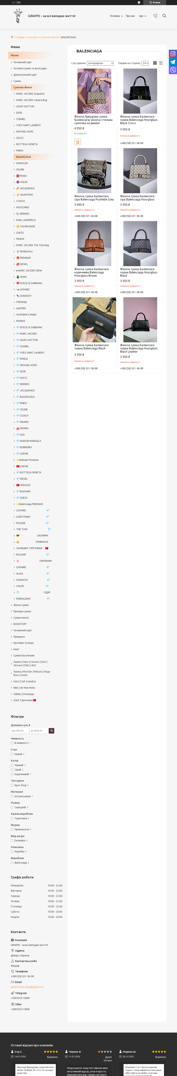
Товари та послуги (27, 37)
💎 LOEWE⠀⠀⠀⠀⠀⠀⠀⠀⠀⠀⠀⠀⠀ (34, 453)
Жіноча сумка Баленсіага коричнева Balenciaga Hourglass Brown (91, 272)
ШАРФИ (21, 308)
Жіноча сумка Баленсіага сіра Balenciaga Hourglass (137, 198)
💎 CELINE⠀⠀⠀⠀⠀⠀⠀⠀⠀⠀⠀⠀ (32, 409)
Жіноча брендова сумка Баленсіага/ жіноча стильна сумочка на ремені (93, 120)
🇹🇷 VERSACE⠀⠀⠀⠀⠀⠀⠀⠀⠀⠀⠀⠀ (34, 485)
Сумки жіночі (21, 617)
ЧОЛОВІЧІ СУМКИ (26, 314)
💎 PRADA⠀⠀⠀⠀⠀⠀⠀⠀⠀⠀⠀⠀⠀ (33, 358)
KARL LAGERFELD (26, 220)
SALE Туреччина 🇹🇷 (25, 700)
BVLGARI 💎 (32, 554)
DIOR (19, 112)
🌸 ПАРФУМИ (34, 560)
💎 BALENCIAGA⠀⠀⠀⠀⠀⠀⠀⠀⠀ (33, 396)
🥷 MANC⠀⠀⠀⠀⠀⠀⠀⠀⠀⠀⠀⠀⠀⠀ (34, 276)
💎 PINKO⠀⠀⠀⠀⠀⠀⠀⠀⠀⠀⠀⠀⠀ (33, 403)
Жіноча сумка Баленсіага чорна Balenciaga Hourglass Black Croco (138, 120)
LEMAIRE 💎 (32, 567)
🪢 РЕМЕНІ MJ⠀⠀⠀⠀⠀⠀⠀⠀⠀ (32, 251)
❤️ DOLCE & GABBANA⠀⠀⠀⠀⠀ (33, 283)
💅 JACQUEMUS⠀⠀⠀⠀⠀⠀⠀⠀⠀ (33, 188)
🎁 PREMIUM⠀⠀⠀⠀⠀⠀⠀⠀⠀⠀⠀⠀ (34, 257)
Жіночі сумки (21, 605)
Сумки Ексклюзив (24, 655)
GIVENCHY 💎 (33, 579)
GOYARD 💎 (32, 510)
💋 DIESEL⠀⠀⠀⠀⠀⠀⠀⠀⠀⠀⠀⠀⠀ (33, 264)
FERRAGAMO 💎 (33, 598)
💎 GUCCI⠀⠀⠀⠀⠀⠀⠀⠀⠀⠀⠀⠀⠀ (33, 377)
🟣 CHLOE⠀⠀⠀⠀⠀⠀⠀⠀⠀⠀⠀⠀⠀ (33, 182)
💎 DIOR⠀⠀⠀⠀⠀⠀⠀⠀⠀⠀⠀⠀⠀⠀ (33, 371)
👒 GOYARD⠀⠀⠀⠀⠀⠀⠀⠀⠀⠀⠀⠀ (33, 289)
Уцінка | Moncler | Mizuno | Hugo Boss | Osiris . (32, 673)
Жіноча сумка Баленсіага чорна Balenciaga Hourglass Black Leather (138, 348)
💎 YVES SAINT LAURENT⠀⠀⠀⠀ (34, 352)
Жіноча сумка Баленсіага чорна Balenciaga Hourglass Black (138, 272)
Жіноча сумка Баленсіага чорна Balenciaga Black (91, 346)
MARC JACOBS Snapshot (30, 93)
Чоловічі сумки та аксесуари (30, 68)
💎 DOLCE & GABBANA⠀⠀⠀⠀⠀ (33, 327)
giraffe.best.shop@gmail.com (27, 987)
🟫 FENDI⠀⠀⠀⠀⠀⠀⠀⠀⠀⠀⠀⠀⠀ (33, 175)
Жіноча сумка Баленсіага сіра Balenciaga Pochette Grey (94, 198)
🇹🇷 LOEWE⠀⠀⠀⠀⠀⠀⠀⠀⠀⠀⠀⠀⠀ (34, 466)
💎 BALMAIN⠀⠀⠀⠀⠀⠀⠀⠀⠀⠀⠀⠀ (34, 491)
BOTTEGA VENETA (27, 144)
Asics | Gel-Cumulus (25, 681)
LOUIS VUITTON (25, 106)
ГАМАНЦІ (21, 302)
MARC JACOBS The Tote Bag (32, 245)
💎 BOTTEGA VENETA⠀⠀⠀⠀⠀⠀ (34, 472)
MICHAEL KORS (24, 131)
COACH (20, 201)
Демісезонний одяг (25, 74)
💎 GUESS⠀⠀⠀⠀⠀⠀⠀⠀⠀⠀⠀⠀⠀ (33, 497)
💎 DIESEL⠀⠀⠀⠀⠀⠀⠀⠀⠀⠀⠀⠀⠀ (33, 478)
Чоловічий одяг (23, 62)
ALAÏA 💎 (32, 573)
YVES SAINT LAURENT (28, 125)
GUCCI (19, 137)
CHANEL (20, 119)
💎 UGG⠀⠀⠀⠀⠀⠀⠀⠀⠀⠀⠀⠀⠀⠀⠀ (34, 434)
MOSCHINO (22, 207)
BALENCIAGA (23, 156)
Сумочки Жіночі (49, 37)
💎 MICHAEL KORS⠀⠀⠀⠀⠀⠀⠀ (33, 365)
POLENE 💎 (32, 523)
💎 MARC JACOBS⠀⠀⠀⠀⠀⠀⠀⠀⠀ (34, 333)
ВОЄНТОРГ (20, 624)
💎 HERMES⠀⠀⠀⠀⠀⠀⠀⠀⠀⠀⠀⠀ (33, 384)
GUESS (20, 232)
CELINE (20, 169)
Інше (16, 649)
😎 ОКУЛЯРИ (32, 535)
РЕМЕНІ (20, 321)
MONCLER (22, 163)
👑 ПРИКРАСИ (32, 541)
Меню (15, 55)
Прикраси (19, 636)
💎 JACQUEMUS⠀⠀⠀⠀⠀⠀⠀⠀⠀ (33, 390)
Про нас (130, 15)
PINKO (19, 150)
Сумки (17, 81)
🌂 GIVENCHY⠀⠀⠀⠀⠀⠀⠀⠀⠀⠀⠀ (33, 295)
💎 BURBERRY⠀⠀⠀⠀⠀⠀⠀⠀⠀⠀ (33, 447)
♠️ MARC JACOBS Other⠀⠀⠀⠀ (32, 270)
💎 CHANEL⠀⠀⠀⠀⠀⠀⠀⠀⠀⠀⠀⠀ (33, 346)
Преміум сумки (22, 611)
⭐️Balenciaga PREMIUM (29, 504)
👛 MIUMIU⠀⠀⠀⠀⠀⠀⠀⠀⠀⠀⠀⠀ (33, 428)
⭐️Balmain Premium (27, 459)
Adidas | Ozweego (24, 694)
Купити (77, 142)
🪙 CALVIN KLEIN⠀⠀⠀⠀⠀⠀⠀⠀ (32, 226)
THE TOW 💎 (33, 529)
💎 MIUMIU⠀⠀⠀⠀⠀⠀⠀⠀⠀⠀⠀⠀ (33, 421)
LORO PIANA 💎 (32, 516)
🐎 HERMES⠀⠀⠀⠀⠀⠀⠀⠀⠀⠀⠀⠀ (33, 213)
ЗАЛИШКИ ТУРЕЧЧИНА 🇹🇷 (32, 548)
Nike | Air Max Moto (24, 687)
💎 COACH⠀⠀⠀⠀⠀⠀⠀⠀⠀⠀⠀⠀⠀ (34, 415)
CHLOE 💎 (32, 586)
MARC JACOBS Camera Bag (31, 100)
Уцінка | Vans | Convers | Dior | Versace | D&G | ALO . (31, 663)
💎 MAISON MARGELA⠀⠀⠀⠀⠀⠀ (34, 440)
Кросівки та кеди (24, 642)
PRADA (20, 238)
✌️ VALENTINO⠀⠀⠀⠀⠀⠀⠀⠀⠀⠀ (33, 194)
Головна (115, 15)
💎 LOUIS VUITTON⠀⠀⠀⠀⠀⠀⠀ (33, 340)
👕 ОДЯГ (33, 592)
